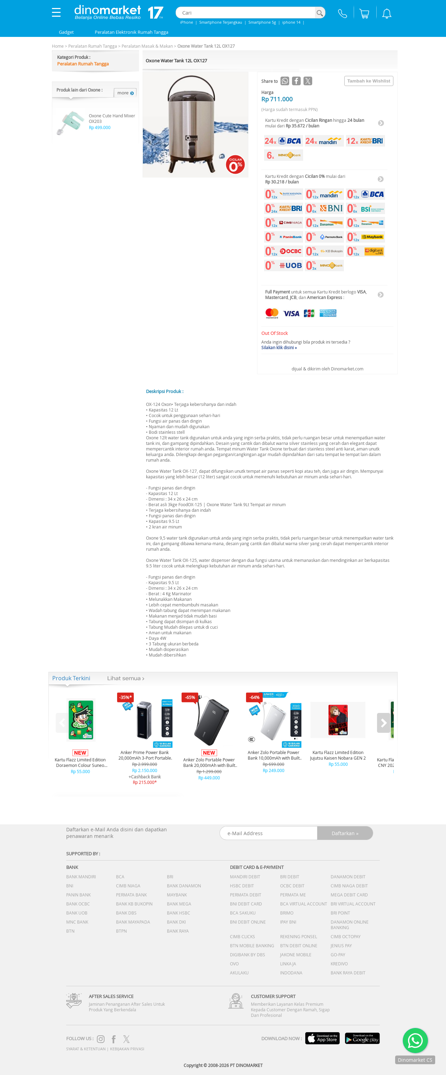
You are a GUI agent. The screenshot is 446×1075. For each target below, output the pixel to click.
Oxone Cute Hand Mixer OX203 (112, 118)
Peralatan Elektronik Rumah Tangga (131, 32)
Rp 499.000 (99, 127)
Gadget (66, 32)
